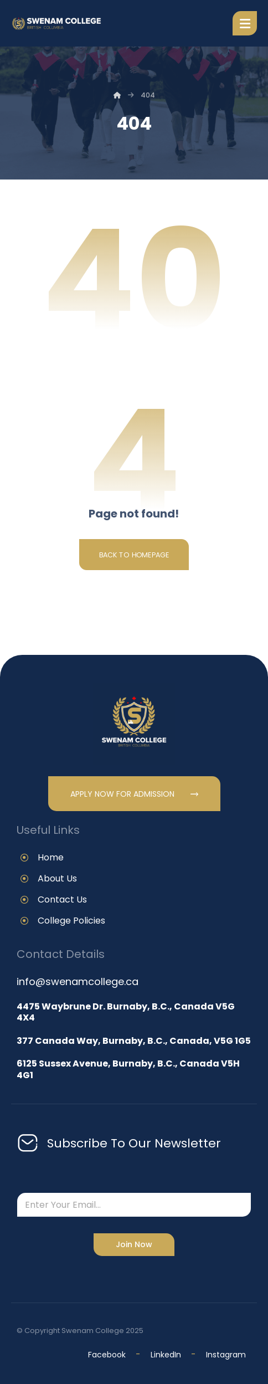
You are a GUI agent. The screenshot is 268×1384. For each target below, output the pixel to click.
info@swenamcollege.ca (77, 981)
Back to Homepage (134, 555)
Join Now (134, 1244)
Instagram (226, 1354)
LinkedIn (167, 1354)
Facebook (107, 1354)
